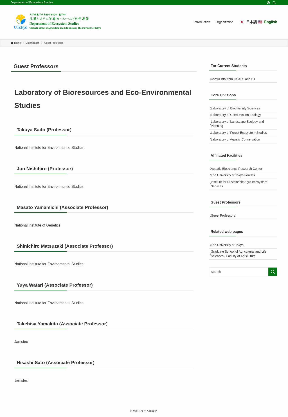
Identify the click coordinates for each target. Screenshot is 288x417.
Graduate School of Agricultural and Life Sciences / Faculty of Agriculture (241, 285)
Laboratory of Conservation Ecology (239, 121)
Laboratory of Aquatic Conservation (238, 154)
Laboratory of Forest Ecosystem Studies (242, 145)
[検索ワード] (243, 304)
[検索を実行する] (272, 304)
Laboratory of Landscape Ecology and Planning (240, 133)
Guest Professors (226, 241)
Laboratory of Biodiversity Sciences (238, 112)
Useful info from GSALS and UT (236, 80)
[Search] (274, 2)
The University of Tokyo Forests (236, 195)
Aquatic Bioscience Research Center (239, 186)
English (270, 22)
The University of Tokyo (230, 273)
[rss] (268, 2)
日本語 (251, 22)
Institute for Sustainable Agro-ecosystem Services (242, 207)
